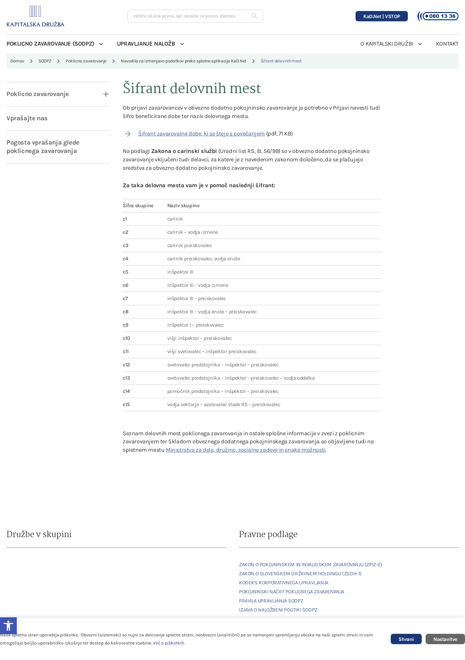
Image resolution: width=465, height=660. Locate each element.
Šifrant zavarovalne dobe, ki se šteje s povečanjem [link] (201, 133)
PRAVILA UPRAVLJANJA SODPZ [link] (271, 601)
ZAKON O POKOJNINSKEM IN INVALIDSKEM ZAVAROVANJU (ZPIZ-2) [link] (310, 564)
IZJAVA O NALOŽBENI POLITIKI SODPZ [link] (278, 610)
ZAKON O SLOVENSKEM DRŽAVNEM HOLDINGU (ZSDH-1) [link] (300, 573)
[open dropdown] (102, 94)
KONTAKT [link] (447, 43)
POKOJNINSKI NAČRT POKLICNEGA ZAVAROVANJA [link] (291, 592)
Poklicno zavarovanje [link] (86, 61)
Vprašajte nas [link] (27, 118)
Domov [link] (17, 61)
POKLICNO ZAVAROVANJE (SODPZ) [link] (50, 43)
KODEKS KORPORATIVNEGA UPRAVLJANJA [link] (283, 582)
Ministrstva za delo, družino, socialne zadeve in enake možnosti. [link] (246, 449)
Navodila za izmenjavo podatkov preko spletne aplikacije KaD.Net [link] (183, 61)
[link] (24, 564)
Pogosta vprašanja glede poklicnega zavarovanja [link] (42, 147)
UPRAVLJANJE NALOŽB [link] (146, 43)
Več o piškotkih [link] (168, 643)
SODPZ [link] (44, 61)
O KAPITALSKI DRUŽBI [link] (386, 43)
